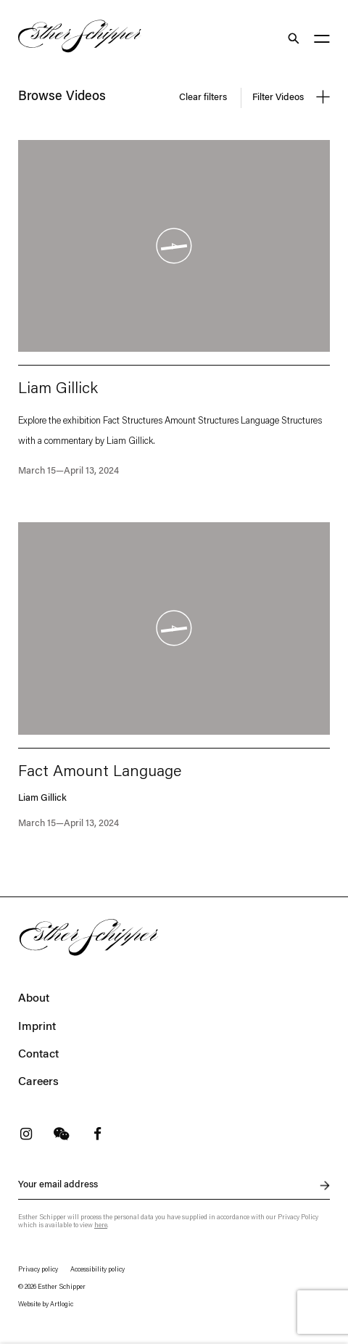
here (100, 1225)
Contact (38, 1054)
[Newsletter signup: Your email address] (174, 1185)
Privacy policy (38, 1269)
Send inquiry (317, 1186)
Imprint (37, 1027)
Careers (38, 1082)
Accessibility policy (97, 1269)
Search (292, 38)
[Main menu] (322, 40)
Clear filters (203, 97)
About (33, 999)
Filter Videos (291, 96)
